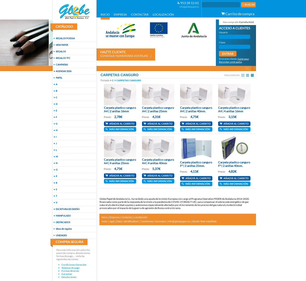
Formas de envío (70, 270)
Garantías (67, 273)
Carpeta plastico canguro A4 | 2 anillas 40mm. (196, 109)
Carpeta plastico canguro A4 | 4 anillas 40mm (158, 161)
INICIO (105, 14)
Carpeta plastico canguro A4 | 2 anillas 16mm (120, 109)
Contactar (126, 217)
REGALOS (61, 51)
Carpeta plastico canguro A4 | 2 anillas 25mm (158, 109)
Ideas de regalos (64, 228)
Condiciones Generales (74, 264)
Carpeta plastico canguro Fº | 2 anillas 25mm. (196, 164)
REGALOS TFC (63, 58)
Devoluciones (69, 277)
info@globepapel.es (189, 6)
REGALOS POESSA (65, 38)
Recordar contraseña (230, 61)
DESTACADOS (63, 222)
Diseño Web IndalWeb (204, 221)
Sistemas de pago (71, 267)
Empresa (114, 217)
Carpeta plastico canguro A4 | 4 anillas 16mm (234, 109)
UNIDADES (61, 235)
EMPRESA (120, 14)
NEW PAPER (62, 45)
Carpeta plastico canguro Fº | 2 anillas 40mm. (234, 164)
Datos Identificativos (127, 221)
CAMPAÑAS (62, 64)
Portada (105, 80)
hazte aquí (243, 58)
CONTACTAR (140, 14)
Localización (141, 217)
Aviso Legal (108, 221)
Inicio (104, 217)
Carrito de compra (237, 13)
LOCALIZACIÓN (163, 14)
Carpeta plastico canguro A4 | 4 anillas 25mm (120, 161)
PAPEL (59, 77)
